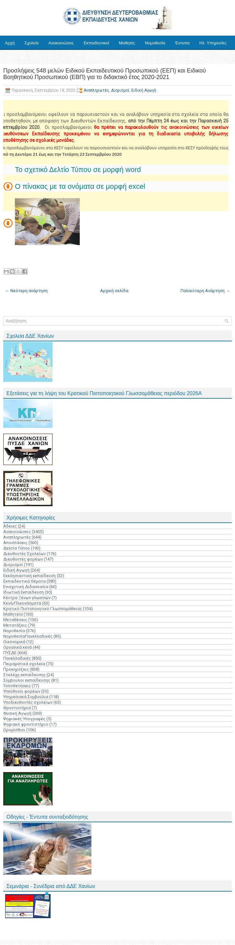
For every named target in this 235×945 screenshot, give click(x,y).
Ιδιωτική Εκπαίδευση (23, 592)
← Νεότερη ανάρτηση (26, 290)
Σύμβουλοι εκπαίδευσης (26, 680)
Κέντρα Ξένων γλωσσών (27, 597)
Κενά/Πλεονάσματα (22, 603)
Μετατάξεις (15, 625)
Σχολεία (31, 42)
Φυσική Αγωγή (17, 713)
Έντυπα (182, 42)
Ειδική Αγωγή (143, 90)
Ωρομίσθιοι (14, 729)
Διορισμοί (120, 90)
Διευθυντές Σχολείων (24, 553)
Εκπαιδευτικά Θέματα (24, 581)
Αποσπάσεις (15, 542)
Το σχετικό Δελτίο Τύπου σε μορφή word (78, 169)
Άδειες (10, 526)
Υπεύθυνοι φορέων (21, 691)
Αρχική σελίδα (114, 290)
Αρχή (10, 42)
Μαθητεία (13, 614)
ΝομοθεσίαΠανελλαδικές (28, 636)
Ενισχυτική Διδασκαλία (25, 586)
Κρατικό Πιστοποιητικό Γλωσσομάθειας (42, 608)
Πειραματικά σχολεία (24, 663)
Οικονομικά (14, 641)
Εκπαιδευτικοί (96, 42)
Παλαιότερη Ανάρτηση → (205, 290)
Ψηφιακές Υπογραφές (24, 718)
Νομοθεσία (155, 42)
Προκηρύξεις (16, 669)
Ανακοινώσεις (61, 42)
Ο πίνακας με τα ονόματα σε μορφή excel (80, 186)
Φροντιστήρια (17, 707)
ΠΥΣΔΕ (10, 652)
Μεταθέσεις (15, 619)
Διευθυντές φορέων (23, 559)
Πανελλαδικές (17, 658)
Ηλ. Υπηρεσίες (213, 42)
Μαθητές (127, 42)
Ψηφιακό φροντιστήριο (25, 724)
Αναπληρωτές (96, 90)
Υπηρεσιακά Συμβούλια (25, 696)
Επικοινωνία (16, 57)
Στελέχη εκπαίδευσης (24, 674)
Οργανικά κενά (17, 647)
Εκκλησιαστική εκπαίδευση (29, 575)
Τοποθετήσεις (17, 685)
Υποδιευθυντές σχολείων (28, 702)
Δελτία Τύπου (16, 548)
